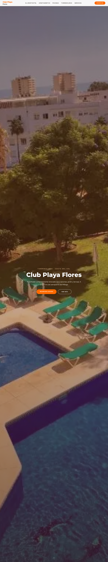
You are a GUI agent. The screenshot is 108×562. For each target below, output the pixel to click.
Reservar (100, 3)
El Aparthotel (31, 3)
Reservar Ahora (46, 291)
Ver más (64, 291)
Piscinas (55, 3)
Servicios (78, 3)
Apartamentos (44, 3)
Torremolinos (66, 3)
